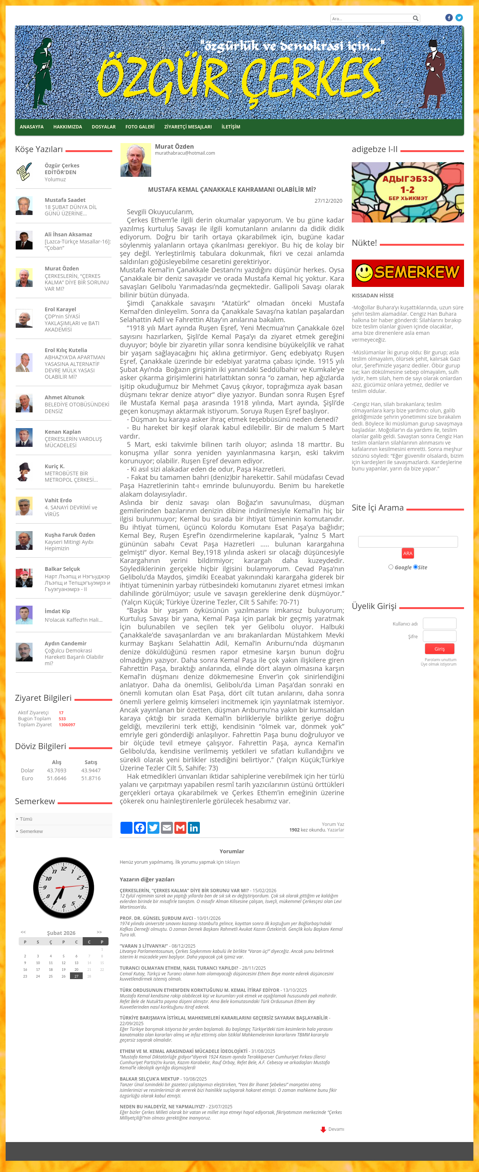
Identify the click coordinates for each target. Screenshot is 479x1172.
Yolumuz (55, 179)
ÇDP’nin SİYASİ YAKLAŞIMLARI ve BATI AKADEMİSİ (72, 323)
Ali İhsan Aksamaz (68, 234)
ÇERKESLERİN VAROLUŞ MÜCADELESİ (73, 442)
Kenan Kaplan (63, 431)
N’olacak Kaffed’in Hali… (74, 619)
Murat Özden (62, 268)
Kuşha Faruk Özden (70, 534)
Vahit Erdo (58, 500)
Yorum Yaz (333, 824)
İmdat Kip (57, 611)
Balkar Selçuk (62, 568)
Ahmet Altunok (65, 397)
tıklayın (232, 862)
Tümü (26, 819)
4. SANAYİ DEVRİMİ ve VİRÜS (71, 510)
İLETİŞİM (231, 127)
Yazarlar (335, 830)
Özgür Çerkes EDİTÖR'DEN (62, 168)
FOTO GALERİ (140, 127)
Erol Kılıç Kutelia (66, 350)
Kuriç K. (55, 466)
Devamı (332, 1129)
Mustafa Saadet (65, 199)
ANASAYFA (32, 127)
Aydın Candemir (66, 643)
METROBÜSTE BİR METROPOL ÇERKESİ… (71, 476)
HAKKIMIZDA (68, 127)
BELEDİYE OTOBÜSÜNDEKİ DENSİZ (77, 407)
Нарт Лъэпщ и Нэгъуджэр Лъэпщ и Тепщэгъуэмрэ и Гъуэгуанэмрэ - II (77, 583)
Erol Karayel (60, 309)
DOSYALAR (104, 127)
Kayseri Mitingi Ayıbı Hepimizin (69, 545)
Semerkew (31, 831)
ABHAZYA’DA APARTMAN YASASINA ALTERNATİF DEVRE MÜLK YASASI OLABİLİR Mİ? (75, 367)
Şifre (413, 637)
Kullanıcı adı (405, 624)
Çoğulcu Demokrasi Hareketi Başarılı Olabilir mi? (74, 657)
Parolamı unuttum (441, 659)
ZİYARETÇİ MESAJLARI (188, 127)
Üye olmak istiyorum (439, 664)
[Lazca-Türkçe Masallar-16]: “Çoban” (78, 244)
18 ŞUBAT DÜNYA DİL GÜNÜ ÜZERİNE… (71, 210)
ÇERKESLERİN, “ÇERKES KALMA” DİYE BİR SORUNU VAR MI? (77, 282)
